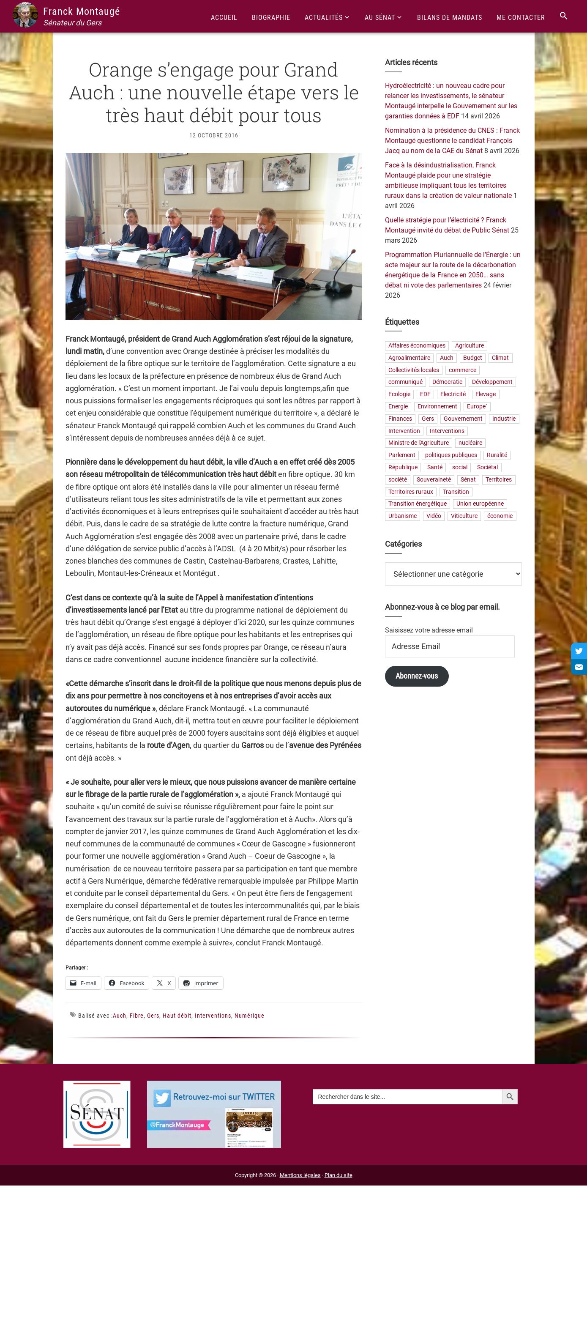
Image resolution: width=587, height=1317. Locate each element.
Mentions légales (300, 1175)
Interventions (213, 1015)
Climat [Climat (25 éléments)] (500, 357)
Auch (119, 1015)
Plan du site (338, 1175)
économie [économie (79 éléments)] (500, 516)
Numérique (250, 1015)
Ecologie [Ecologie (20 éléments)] (399, 394)
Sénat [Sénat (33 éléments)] (468, 479)
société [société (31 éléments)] (397, 479)
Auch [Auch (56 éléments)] (446, 357)
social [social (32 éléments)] (459, 467)
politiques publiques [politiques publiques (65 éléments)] (451, 455)
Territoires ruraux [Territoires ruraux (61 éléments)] (410, 492)
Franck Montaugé (81, 11)
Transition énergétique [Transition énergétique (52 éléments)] (417, 504)
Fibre (137, 1015)
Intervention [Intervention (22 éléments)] (404, 431)
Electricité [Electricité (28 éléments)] (453, 394)
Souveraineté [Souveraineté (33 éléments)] (434, 479)
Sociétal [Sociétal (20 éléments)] (487, 467)
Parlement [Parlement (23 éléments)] (401, 455)
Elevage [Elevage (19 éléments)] (485, 394)
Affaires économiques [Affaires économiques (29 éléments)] (416, 345)
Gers (153, 1015)
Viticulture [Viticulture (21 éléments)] (464, 516)
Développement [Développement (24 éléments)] (492, 382)
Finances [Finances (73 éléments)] (400, 418)
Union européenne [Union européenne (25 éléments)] (480, 504)
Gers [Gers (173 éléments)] (428, 418)
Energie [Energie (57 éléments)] (398, 406)
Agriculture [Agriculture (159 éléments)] (469, 345)
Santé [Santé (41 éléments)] (434, 467)
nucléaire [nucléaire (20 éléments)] (470, 443)
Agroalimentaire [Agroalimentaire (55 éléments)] (409, 357)
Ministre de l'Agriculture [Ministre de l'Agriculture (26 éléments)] (418, 443)
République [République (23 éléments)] (403, 467)
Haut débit (177, 1015)
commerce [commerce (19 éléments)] (462, 370)
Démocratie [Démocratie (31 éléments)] (447, 382)
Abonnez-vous (417, 675)
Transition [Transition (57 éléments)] (456, 492)
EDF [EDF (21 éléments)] (425, 394)
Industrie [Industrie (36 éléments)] (504, 418)
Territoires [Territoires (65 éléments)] (499, 479)
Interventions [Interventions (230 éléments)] (447, 431)
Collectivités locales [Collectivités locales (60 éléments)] (413, 370)
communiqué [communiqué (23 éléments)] (405, 382)
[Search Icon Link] (563, 16)
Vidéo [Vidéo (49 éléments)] (433, 516)
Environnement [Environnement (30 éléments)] (437, 406)
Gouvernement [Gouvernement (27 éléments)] (463, 418)
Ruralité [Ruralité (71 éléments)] (497, 455)
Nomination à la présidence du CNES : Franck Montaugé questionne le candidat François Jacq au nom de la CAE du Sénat (452, 140)
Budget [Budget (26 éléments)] (472, 357)
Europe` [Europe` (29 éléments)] (477, 406)
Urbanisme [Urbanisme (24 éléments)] (402, 516)
